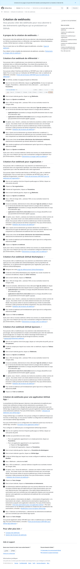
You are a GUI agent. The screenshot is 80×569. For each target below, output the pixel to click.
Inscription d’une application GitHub (28, 424)
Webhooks (6, 12)
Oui (6, 550)
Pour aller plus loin (12, 528)
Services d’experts (41, 563)
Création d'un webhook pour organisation (23, 161)
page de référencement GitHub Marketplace (30, 269)
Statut (29, 563)
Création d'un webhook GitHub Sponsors (22, 327)
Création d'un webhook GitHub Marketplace (24, 256)
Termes (16, 563)
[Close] (75, 2)
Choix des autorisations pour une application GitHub (27, 505)
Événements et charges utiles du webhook (34, 156)
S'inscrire (75, 8)
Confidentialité (23, 563)
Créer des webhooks (30, 12)
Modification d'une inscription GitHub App (33, 508)
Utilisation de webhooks (17, 12)
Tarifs (34, 563)
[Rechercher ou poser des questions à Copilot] (47, 8)
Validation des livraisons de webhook (23, 129)
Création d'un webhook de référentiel (21, 58)
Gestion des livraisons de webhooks (16, 535)
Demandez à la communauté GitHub (51, 550)
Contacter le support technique (49, 552)
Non (13, 550)
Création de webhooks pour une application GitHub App (26, 398)
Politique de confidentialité (9, 553)
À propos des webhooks (13, 533)
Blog (48, 563)
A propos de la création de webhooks (21, 35)
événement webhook (14, 338)
